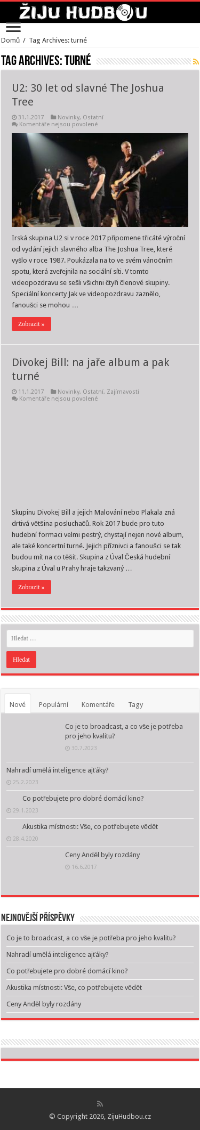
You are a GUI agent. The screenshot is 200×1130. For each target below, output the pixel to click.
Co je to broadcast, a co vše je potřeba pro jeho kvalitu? (91, 938)
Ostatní (93, 117)
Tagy (135, 705)
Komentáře (98, 705)
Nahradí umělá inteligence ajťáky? (57, 770)
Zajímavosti (123, 391)
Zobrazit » (31, 324)
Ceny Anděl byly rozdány (102, 855)
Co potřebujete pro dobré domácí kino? (83, 798)
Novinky (68, 117)
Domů (10, 40)
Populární (53, 705)
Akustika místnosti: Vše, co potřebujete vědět (90, 827)
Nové (18, 705)
